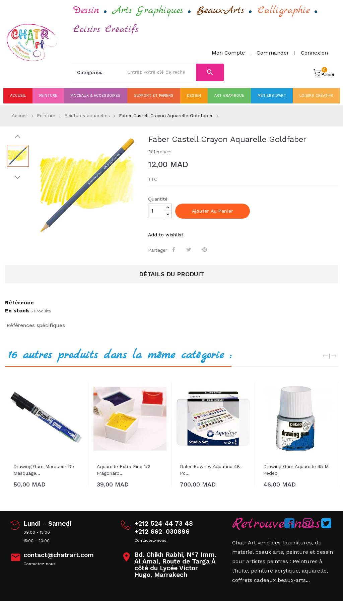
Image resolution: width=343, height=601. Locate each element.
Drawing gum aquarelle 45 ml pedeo (296, 470)
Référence (19, 302)
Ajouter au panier (212, 211)
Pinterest (205, 249)
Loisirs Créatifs (105, 29)
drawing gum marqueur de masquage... (43, 470)
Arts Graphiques (148, 10)
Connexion (314, 53)
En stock (17, 310)
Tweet (190, 249)
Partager (175, 249)
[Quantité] (156, 211)
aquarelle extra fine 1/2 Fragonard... (123, 470)
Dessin (86, 10)
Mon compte (228, 53)
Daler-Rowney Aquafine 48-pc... (211, 470)
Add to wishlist (165, 234)
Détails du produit (171, 274)
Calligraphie (284, 10)
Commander (273, 53)
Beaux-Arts (220, 10)
